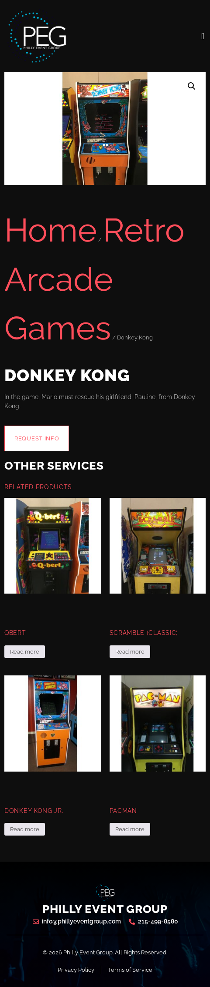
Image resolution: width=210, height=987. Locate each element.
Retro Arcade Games (94, 279)
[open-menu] (203, 36)
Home (50, 230)
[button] (192, 86)
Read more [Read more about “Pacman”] (130, 829)
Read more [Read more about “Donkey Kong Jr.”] (24, 829)
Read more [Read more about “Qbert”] (24, 651)
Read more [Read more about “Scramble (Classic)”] (130, 651)
